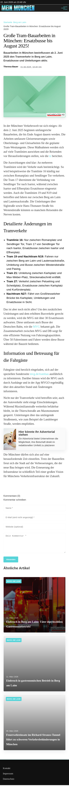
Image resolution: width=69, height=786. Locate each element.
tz (50, 156)
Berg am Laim (19, 22)
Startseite (7, 22)
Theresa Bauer (10, 66)
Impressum (8, 774)
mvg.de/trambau (39, 374)
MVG (36, 326)
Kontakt (6, 769)
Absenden (10, 560)
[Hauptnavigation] (63, 8)
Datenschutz (8, 780)
